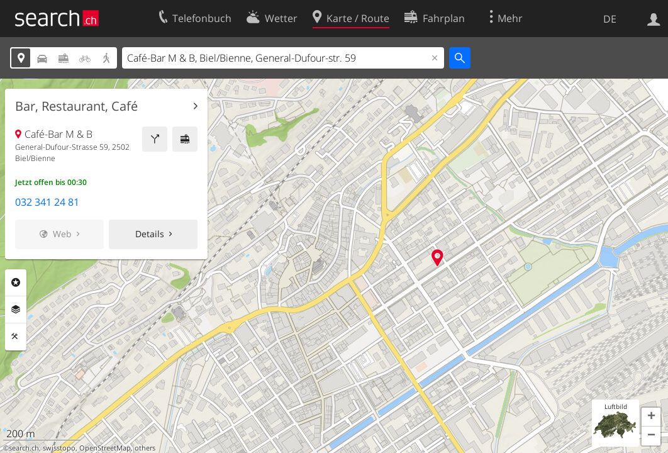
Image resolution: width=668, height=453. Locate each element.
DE (609, 19)
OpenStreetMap (105, 448)
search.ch (24, 448)
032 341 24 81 (47, 202)
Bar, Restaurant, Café (76, 106)
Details (149, 234)
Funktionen (15, 336)
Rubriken (15, 282)
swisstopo (59, 448)
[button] (651, 417)
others (145, 448)
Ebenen (15, 309)
